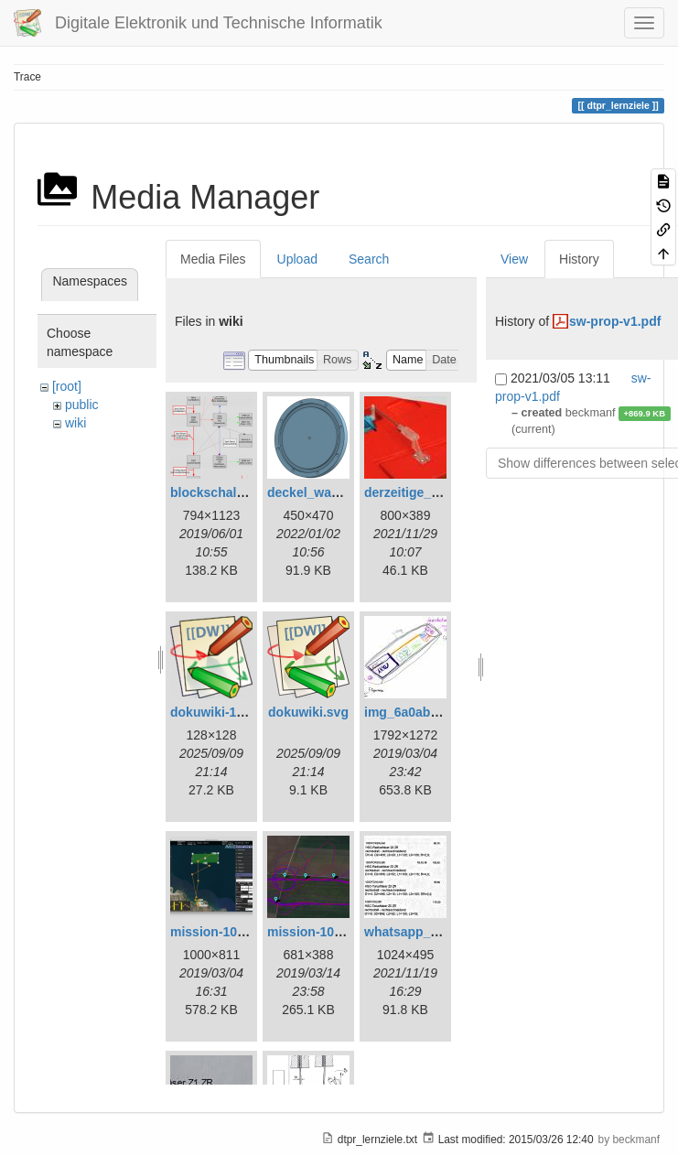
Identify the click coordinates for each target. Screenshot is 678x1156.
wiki (75, 423)
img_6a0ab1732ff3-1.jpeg (440, 712)
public (82, 404)
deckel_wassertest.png (337, 492)
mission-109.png (317, 931)
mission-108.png (220, 931)
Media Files (213, 259)
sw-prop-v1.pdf (615, 321)
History (579, 259)
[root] (66, 386)
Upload (297, 259)
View (514, 259)
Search (369, 259)
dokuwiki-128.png (223, 712)
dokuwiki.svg (308, 712)
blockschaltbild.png (230, 492)
